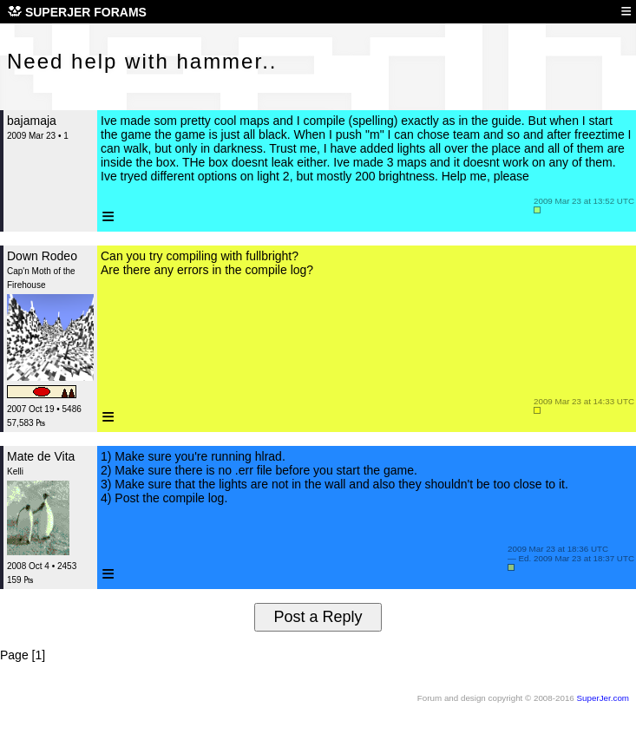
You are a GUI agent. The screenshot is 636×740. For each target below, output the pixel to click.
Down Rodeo (42, 256)
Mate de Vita (41, 456)
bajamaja (31, 121)
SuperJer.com (603, 698)
